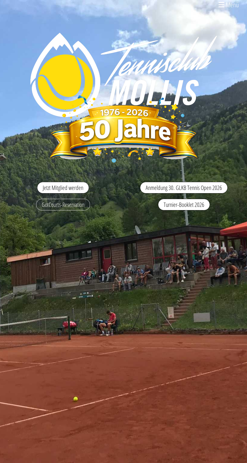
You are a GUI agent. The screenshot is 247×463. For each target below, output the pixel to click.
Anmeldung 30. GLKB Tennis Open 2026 (184, 187)
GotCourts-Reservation (63, 204)
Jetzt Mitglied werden (63, 187)
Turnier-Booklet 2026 (184, 204)
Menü (229, 4)
